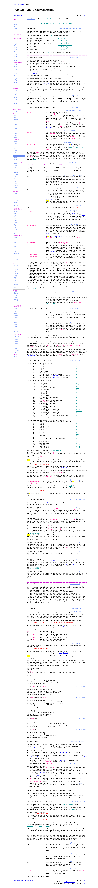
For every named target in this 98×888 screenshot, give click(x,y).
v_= (77, 376)
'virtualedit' (35, 77)
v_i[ (77, 408)
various (15, 157)
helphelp (16, 119)
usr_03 (15, 44)
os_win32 (16, 331)
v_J (77, 440)
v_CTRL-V (70, 163)
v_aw (77, 382)
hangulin (16, 251)
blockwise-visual (75, 143)
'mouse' (73, 213)
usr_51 (15, 105)
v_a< (77, 403)
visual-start (62, 40)
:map (40, 826)
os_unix (15, 328)
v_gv (67, 175)
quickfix (15, 218)
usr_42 (15, 94)
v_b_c (78, 543)
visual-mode (76, 28)
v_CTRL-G (73, 763)
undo (15, 152)
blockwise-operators (65, 45)
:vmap (64, 804)
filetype (15, 216)
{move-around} (75, 480)
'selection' (45, 83)
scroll (15, 147)
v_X (77, 434)
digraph (15, 237)
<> (43, 466)
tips (14, 126)
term (15, 198)
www (15, 30)
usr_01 (15, 40)
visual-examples (63, 48)
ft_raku (15, 229)
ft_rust (15, 231)
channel (16, 187)
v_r (77, 423)
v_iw (77, 383)
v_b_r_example (35, 578)
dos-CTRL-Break (51, 304)
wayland (16, 265)
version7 (16, 299)
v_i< (77, 405)
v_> (77, 371)
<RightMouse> (74, 224)
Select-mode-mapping (77, 801)
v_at (77, 400)
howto (15, 124)
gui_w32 (16, 259)
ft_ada (15, 220)
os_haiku (16, 315)
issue (83, 883)
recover (15, 159)
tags (15, 122)
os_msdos (16, 321)
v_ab (77, 394)
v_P (77, 438)
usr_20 (15, 64)
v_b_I (78, 446)
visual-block (74, 95)
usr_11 (15, 58)
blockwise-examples (77, 659)
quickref (16, 21)
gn (77, 187)
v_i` (77, 417)
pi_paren (16, 343)
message (16, 128)
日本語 (83, 15)
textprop (16, 215)
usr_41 (15, 92)
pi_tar (15, 346)
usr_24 (15, 71)
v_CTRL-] (79, 445)
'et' (73, 564)
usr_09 (15, 54)
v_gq (77, 377)
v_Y (77, 435)
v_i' (77, 414)
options (15, 165)
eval (15, 181)
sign (15, 287)
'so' (83, 215)
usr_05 (15, 47)
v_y (77, 369)
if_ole (15, 280)
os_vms (15, 330)
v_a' (77, 412)
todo (15, 131)
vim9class (16, 205)
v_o (71, 311)
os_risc (15, 326)
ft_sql (15, 233)
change (15, 150)
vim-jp (15, 4)
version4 (16, 293)
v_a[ (77, 406)
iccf (14, 26)
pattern (15, 167)
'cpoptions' (63, 467)
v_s (77, 425)
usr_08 (15, 53)
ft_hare (15, 224)
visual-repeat (63, 46)
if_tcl (15, 278)
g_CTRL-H (73, 869)
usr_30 (15, 82)
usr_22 (15, 68)
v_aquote (79, 409)
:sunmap (30, 826)
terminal (16, 200)
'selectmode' (63, 752)
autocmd (16, 180)
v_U (77, 441)
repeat (15, 154)
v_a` (77, 415)
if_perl (15, 275)
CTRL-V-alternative (76, 147)
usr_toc (15, 36)
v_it (77, 402)
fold (14, 189)
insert (15, 148)
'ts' (66, 564)
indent (15, 211)
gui (14, 257)
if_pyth (15, 277)
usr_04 (15, 45)
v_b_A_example (35, 533)
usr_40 (15, 90)
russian (15, 249)
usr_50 (15, 103)
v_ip (77, 392)
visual (15, 156)
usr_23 (15, 69)
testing (15, 193)
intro (15, 115)
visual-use (62, 39)
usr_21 (15, 66)
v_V (75, 163)
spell (15, 176)
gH (71, 861)
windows (16, 172)
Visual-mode (67, 28)
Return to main (17, 15)
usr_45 (15, 99)
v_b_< (78, 558)
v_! (77, 374)
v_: (77, 422)
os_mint (16, 319)
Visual (60, 28)
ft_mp (15, 225)
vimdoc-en (21, 4)
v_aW (77, 385)
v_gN (80, 206)
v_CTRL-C (73, 296)
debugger (16, 284)
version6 (16, 297)
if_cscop (16, 269)
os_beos (16, 312)
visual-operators (64, 43)
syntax (15, 213)
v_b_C (78, 552)
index (15, 121)
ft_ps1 (15, 227)
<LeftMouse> (74, 210)
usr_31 (15, 84)
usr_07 (15, 51)
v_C (77, 426)
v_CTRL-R (81, 783)
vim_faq (16, 356)
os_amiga (16, 310)
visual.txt (31, 19)
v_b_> (78, 559)
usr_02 (15, 42)
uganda (15, 137)
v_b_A (78, 448)
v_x (77, 431)
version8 (16, 301)
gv (65, 175)
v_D (77, 432)
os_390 (15, 308)
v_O (71, 322)
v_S (77, 428)
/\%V (70, 486)
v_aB (77, 397)
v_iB (77, 399)
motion (15, 145)
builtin (15, 183)
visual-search (75, 644)
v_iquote (79, 411)
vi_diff (15, 292)
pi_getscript (16, 336)
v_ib (77, 396)
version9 (16, 302)
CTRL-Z (35, 160)
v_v (65, 163)
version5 (16, 295)
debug (15, 135)
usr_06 (15, 49)
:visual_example (55, 451)
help (15, 117)
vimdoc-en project (69, 882)
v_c (77, 368)
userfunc (16, 185)
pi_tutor (15, 348)
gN (77, 206)
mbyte (15, 239)
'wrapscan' (49, 199)
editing (15, 143)
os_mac (16, 317)
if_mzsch (16, 273)
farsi (15, 246)
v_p (77, 437)
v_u (77, 443)
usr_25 (15, 73)
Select (72, 742)
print (15, 195)
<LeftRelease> (75, 241)
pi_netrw (16, 341)
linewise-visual (71, 131)
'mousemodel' (58, 236)
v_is (77, 389)
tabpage (16, 174)
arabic (15, 244)
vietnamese (16, 253)
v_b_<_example (35, 569)
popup (15, 202)
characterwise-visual (73, 111)
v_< (77, 373)
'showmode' (38, 748)
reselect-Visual (76, 175)
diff (14, 178)
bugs (15, 32)
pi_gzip (15, 337)
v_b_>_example (35, 567)
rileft (15, 242)
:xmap (73, 809)
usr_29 (15, 80)
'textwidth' (56, 377)
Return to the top (18, 880)
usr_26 (15, 75)
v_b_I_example (44, 515)
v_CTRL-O (81, 778)
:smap (80, 809)
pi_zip (15, 352)
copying (15, 24)
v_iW (77, 386)
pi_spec (15, 345)
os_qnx (15, 324)
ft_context (16, 222)
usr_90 (15, 111)
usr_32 (15, 86)
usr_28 (15, 79)
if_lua (15, 271)
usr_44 (15, 97)
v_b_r (78, 572)
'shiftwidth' (50, 561)
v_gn (80, 187)
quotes (15, 130)
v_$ (71, 334)
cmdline (15, 163)
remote (15, 196)
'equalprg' (55, 376)
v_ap (77, 391)
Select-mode (62, 49)
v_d (77, 366)
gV (71, 843)
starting (15, 141)
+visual (47, 53)
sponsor (16, 28)
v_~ (77, 365)
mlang (15, 240)
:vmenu (71, 804)
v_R (77, 429)
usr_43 (15, 95)
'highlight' (34, 74)
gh (71, 853)
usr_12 (15, 60)
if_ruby (15, 282)
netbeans (16, 286)
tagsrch (15, 171)
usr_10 (15, 56)
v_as (77, 388)
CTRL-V (66, 143)
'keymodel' (83, 757)
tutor (15, 23)
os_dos (15, 313)
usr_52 (15, 107)
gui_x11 (16, 261)
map (15, 169)
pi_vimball (16, 350)
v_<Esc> (72, 291)
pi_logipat (16, 339)
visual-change (63, 42)
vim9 (15, 204)
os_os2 (15, 322)
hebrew (15, 248)
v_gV (73, 843)
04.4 (51, 36)
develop (16, 133)
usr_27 (15, 77)
